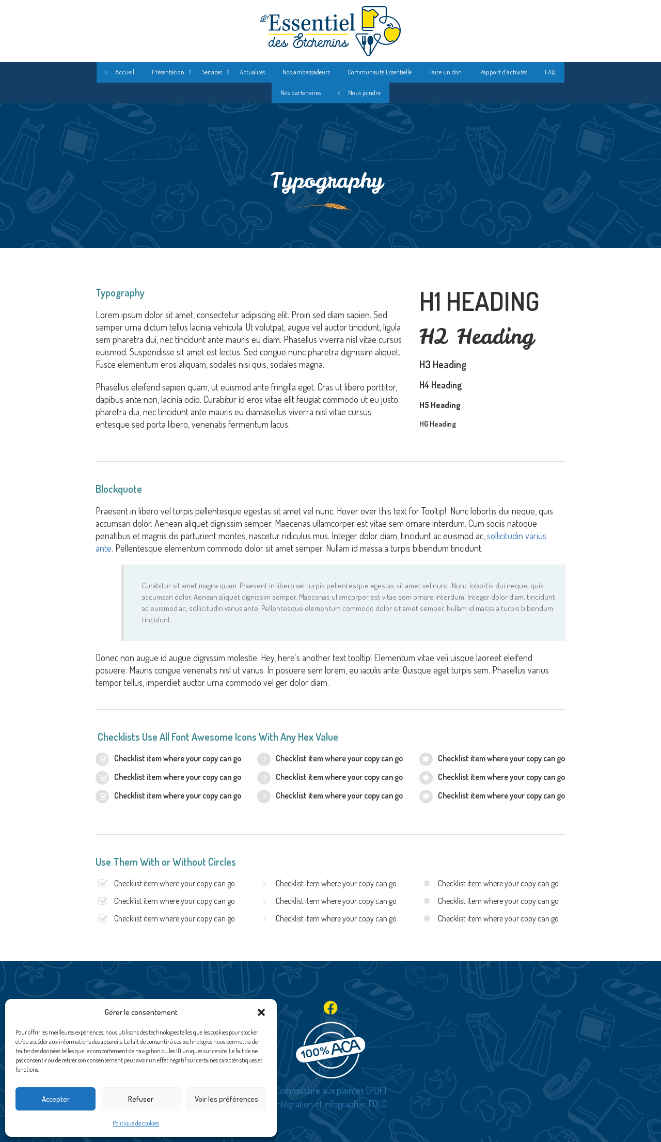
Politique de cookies (136, 1123)
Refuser (140, 1099)
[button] (261, 1012)
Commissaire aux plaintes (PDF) (330, 1090)
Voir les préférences (226, 1099)
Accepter (56, 1099)
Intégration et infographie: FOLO (330, 1103)
